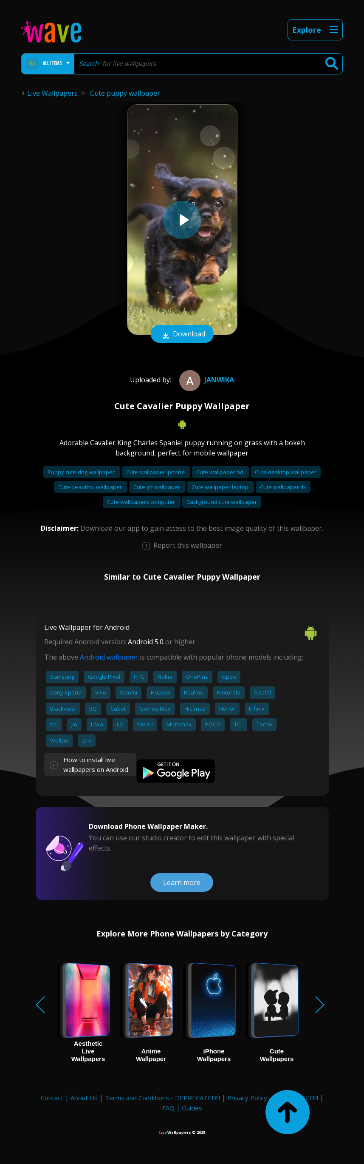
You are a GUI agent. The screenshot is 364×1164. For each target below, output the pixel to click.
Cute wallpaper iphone (156, 472)
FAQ (168, 1108)
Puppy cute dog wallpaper (82, 472)
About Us (84, 1097)
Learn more (181, 882)
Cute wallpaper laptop (221, 487)
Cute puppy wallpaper (125, 93)
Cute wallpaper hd (220, 472)
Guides (192, 1108)
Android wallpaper (109, 657)
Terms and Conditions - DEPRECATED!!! (162, 1097)
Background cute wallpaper (221, 502)
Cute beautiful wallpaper (90, 487)
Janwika (205, 379)
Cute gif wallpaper (157, 487)
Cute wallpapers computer (141, 502)
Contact (52, 1097)
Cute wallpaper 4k (283, 487)
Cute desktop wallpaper (285, 472)
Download (182, 334)
